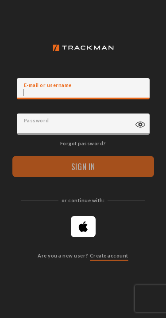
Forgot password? (83, 143)
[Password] (83, 124)
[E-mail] (83, 88)
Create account (109, 255)
